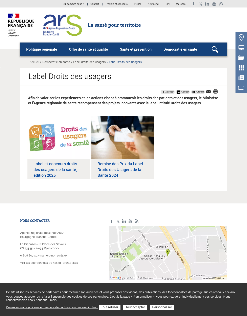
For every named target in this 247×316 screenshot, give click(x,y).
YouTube (214, 4)
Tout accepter (135, 307)
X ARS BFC (200, 4)
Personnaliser (162, 307)
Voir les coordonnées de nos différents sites (49, 262)
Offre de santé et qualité (88, 49)
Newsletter (153, 4)
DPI (168, 4)
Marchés (180, 4)
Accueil (34, 62)
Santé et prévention (136, 49)
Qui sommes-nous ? (73, 4)
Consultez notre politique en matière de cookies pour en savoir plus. (52, 307)
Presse (137, 4)
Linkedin (207, 4)
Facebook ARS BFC (193, 4)
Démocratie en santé (180, 49)
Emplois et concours (117, 4)
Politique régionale (41, 49)
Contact (94, 4)
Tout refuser (109, 307)
